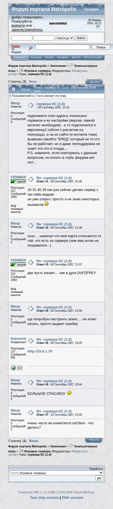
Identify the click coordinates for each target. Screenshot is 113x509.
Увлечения (58, 65)
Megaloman (79, 70)
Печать (95, 82)
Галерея (91, 9)
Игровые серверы (35, 70)
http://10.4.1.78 (39, 351)
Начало (20, 57)
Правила (63, 57)
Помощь (36, 57)
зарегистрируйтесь (27, 30)
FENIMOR (19, 177)
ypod (11, 74)
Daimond (18, 338)
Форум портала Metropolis (27, 65)
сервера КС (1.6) (39, 74)
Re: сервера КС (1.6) (54, 178)
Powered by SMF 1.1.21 (33, 492)
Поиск (49, 57)
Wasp (15, 103)
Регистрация (93, 57)
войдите (18, 25)
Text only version (44, 498)
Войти (76, 57)
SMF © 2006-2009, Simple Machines (72, 492)
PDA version (72, 498)
